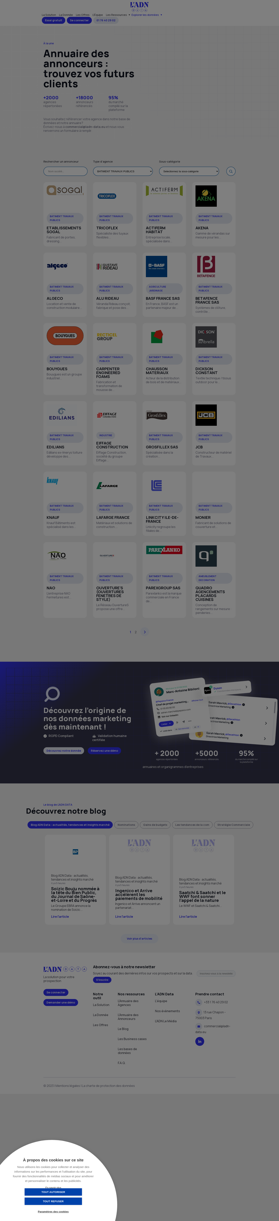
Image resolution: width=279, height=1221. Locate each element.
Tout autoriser (34, 1201)
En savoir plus (53, 1187)
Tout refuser (72, 1201)
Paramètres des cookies (53, 1211)
